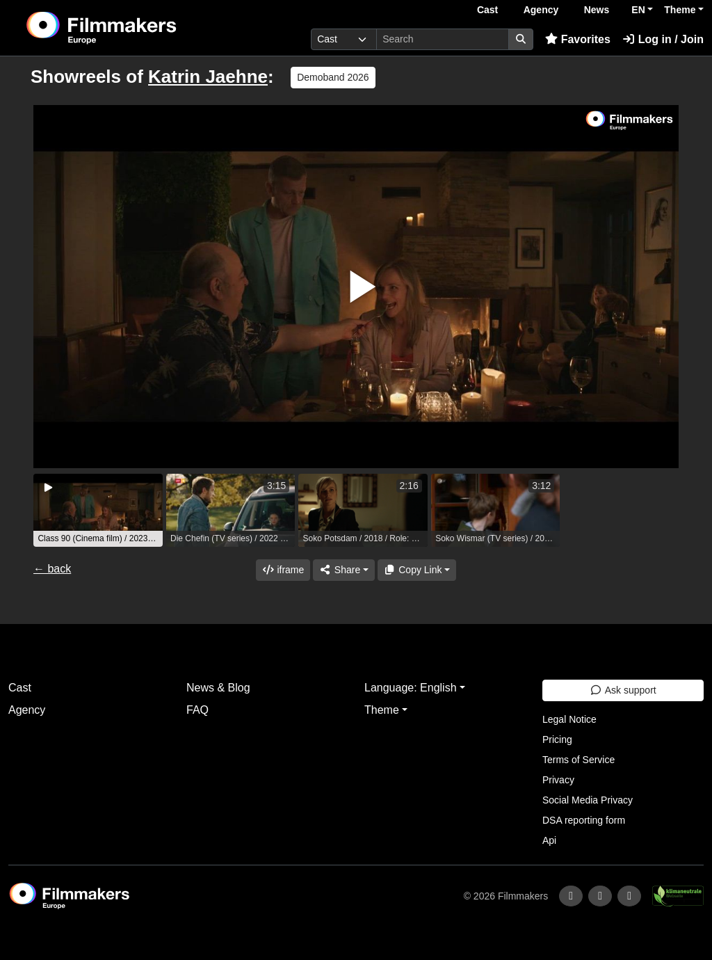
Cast (487, 9)
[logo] (135, 28)
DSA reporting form (583, 820)
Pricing (557, 739)
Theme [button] (679, 9)
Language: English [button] (410, 688)
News (597, 9)
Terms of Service (578, 759)
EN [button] (638, 9)
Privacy (558, 779)
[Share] (343, 570)
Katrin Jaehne (208, 76)
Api (549, 840)
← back (52, 569)
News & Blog (218, 688)
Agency (541, 9)
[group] (98, 510)
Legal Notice (569, 719)
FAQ (197, 710)
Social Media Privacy (587, 800)
